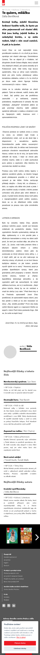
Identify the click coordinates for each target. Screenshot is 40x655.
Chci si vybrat (21, 637)
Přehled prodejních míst (11, 573)
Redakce (6, 600)
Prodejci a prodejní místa (12, 570)
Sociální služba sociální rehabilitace (16, 586)
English (6, 563)
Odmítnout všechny (20, 648)
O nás (6, 594)
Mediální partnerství (10, 557)
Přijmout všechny (20, 643)
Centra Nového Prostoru (11, 589)
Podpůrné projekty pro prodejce (14, 579)
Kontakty (6, 597)
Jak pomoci (7, 560)
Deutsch (6, 565)
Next (37, 545)
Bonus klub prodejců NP (11, 581)
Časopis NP (7, 554)
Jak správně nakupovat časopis (13, 576)
